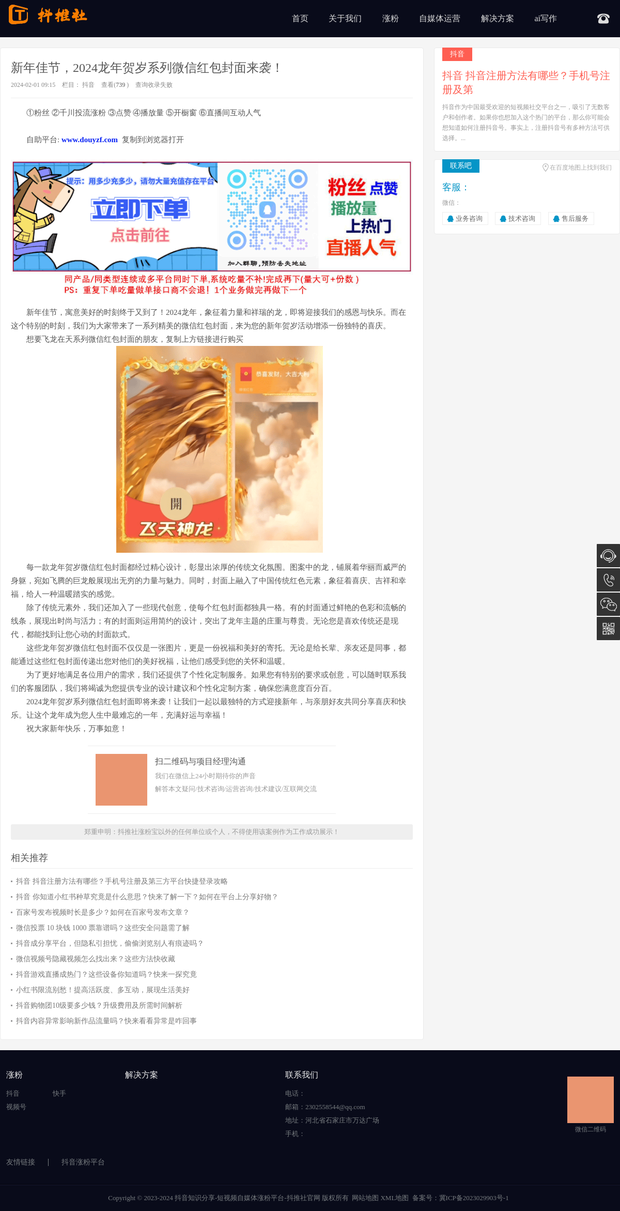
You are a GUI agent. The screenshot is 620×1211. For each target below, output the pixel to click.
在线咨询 (608, 555)
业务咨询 (469, 218)
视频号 (16, 1107)
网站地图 (365, 1198)
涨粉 (390, 18)
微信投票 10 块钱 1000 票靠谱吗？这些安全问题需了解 (103, 928)
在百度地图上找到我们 (581, 167)
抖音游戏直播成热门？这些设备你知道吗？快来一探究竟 (106, 974)
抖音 (88, 84)
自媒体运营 (439, 18)
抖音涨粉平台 (83, 1162)
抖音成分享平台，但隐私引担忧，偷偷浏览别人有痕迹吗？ (110, 943)
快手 (59, 1093)
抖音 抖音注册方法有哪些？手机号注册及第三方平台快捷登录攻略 (122, 881)
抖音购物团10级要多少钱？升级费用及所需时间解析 (99, 1005)
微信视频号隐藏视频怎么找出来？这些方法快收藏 (95, 959)
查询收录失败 (154, 84)
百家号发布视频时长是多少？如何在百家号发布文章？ (103, 912)
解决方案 (497, 18)
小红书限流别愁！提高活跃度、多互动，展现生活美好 (103, 990)
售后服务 (575, 218)
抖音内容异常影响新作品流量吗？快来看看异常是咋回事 (106, 1021)
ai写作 (545, 18)
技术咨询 (521, 218)
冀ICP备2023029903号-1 (474, 1198)
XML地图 (394, 1198)
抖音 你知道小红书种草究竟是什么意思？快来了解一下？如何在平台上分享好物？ (147, 897)
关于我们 (345, 18)
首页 (300, 18)
